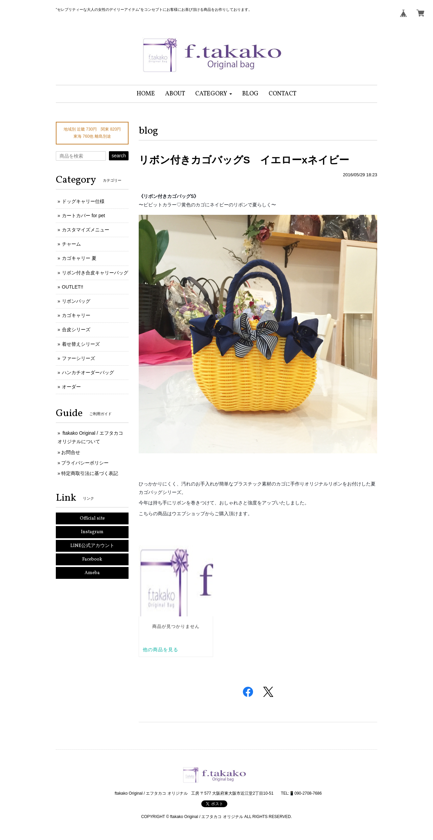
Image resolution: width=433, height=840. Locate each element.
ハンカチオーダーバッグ (88, 372)
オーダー (71, 386)
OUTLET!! (72, 287)
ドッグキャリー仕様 (83, 201)
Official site (92, 518)
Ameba (92, 573)
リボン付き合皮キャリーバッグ (95, 272)
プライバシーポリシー (85, 463)
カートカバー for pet (83, 215)
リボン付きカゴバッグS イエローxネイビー (244, 159)
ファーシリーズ (78, 358)
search (119, 155)
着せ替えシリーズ (81, 344)
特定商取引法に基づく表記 (89, 473)
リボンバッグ (76, 301)
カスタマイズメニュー (85, 229)
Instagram (92, 532)
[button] (213, 94)
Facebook (92, 559)
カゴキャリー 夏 (79, 258)
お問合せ (70, 452)
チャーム (71, 244)
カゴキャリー (76, 315)
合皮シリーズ (76, 329)
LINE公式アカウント (92, 546)
